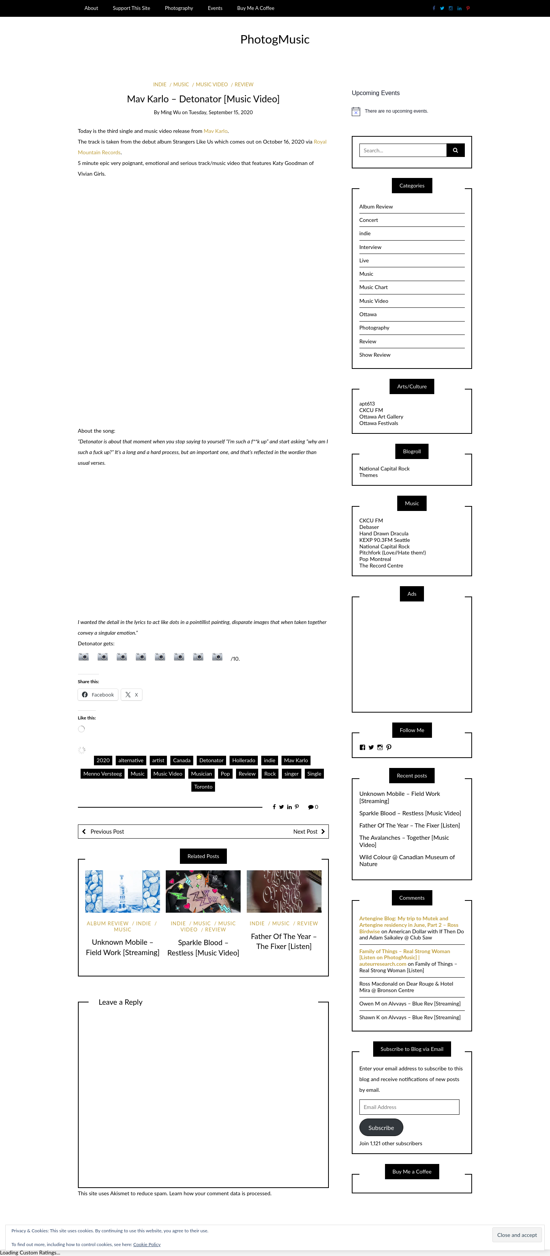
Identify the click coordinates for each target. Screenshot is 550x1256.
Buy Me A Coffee (255, 8)
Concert (368, 220)
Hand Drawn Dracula (384, 533)
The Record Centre (381, 565)
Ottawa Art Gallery (381, 416)
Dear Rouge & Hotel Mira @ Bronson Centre (406, 986)
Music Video (212, 84)
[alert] (412, 111)
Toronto (203, 786)
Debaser (369, 527)
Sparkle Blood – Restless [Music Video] (410, 813)
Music (181, 84)
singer (292, 773)
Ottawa (368, 314)
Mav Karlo (216, 131)
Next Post (305, 831)
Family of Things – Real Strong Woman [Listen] (408, 966)
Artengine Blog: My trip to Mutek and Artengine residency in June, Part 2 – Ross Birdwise (408, 924)
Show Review (375, 354)
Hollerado (243, 760)
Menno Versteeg (102, 773)
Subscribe (381, 1127)
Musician (201, 773)
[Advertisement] (416, 656)
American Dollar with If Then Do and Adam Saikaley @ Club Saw (411, 934)
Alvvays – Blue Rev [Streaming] (424, 1003)
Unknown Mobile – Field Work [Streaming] (399, 797)
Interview (370, 247)
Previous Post (106, 831)
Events (215, 8)
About (91, 8)
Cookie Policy (146, 1244)
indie (160, 84)
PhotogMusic (275, 39)
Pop (225, 773)
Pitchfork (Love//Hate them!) (392, 552)
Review (244, 84)
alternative (130, 760)
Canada (182, 760)
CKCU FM (371, 410)
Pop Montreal (375, 559)
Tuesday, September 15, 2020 (221, 112)
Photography (179, 8)
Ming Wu (171, 112)
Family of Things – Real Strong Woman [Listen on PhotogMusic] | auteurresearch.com (404, 957)
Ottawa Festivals (378, 423)
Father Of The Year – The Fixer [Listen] (409, 825)
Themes (368, 475)
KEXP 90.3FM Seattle (384, 540)
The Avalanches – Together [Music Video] (404, 841)
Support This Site (131, 8)
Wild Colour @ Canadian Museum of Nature (407, 860)
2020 (103, 760)
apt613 (367, 403)
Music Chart (373, 287)
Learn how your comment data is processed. (220, 1193)
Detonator (211, 760)
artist (158, 760)
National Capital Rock (384, 468)
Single (314, 773)
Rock (270, 773)
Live (364, 260)
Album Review (108, 923)
